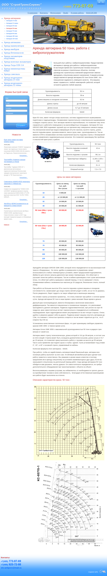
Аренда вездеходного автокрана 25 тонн (13, 79)
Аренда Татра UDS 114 (14, 65)
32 (44, 201)
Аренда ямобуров (11, 49)
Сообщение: (9, 113)
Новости (6, 224)
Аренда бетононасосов (14, 53)
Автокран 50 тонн (11, 28)
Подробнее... (24, 155)
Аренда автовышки (12, 42)
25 (44, 197)
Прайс (65, 13)
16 (44, 193)
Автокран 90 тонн (11, 33)
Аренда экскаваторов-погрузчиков (13, 57)
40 (44, 206)
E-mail (7, 103)
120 (43, 258)
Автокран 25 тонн (11, 20)
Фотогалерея (55, 13)
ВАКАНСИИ (91, 13)
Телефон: (9, 108)
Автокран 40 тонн (11, 26)
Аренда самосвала (12, 74)
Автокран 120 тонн (12, 38)
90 (44, 250)
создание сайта (93, 572)
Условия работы (77, 13)
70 (44, 241)
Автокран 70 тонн (11, 31)
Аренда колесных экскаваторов (17, 62)
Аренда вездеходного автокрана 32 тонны (13, 84)
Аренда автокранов (12, 18)
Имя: (7, 98)
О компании (32, 13)
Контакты (44, 13)
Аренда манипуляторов (14, 46)
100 (43, 254)
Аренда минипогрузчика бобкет (14, 70)
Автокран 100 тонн (12, 36)
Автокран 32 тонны (12, 23)
